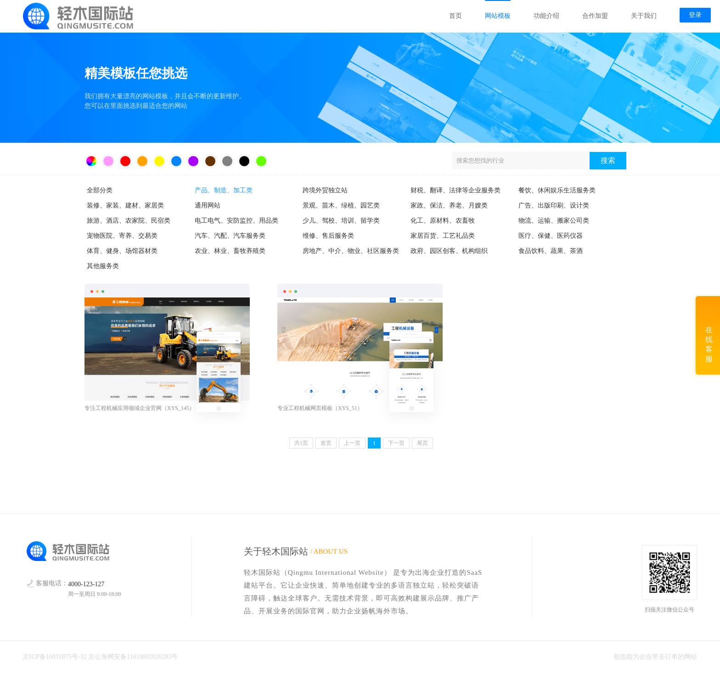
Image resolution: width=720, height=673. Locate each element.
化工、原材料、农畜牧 (443, 220)
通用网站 (207, 205)
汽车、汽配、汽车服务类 (230, 235)
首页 (455, 15)
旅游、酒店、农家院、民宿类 (128, 220)
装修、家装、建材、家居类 (125, 205)
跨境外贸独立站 (325, 190)
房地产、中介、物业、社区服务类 (351, 250)
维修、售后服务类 (328, 235)
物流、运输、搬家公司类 (553, 220)
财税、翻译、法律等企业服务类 (456, 190)
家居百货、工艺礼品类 (443, 235)
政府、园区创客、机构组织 (449, 250)
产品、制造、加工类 (224, 190)
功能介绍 (546, 15)
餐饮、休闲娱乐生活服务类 (557, 190)
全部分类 (99, 190)
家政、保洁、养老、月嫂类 (449, 205)
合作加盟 (595, 15)
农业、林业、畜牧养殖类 (230, 250)
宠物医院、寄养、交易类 (122, 235)
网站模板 (498, 15)
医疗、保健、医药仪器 (550, 235)
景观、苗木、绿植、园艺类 (341, 205)
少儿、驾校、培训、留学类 (341, 220)
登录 (695, 14)
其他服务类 (103, 266)
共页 (301, 443)
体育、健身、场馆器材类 (122, 250)
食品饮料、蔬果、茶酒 (550, 250)
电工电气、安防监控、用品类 (236, 220)
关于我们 (644, 15)
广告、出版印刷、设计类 (553, 205)
